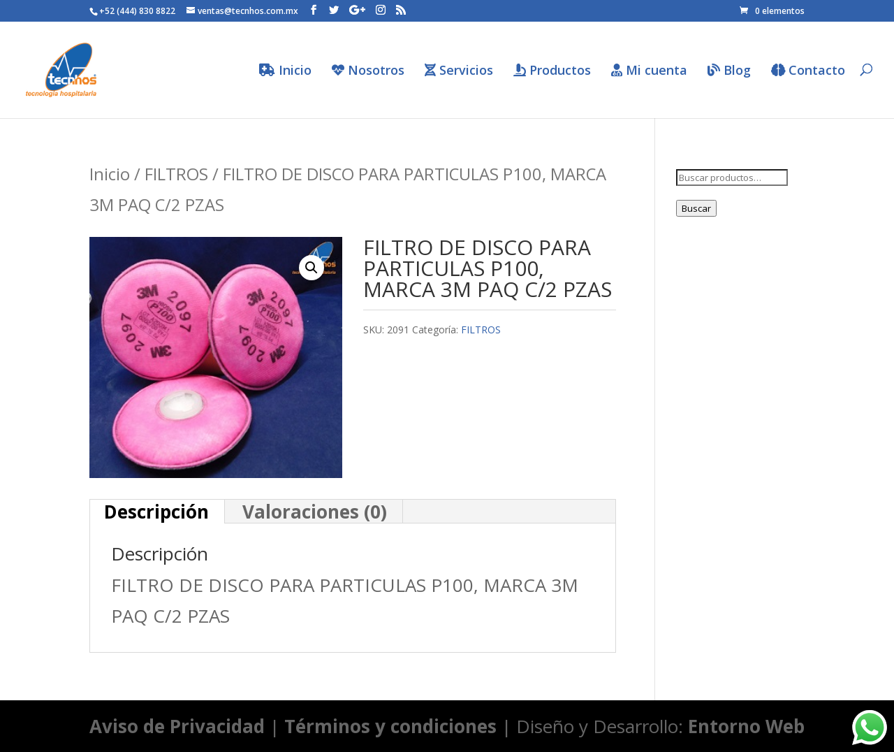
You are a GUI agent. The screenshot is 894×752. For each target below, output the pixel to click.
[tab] (157, 511)
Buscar (696, 208)
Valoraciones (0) (314, 511)
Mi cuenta (649, 71)
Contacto (808, 71)
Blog (729, 71)
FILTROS (176, 173)
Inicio (285, 71)
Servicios (459, 71)
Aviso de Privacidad (177, 726)
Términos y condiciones (390, 726)
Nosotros (368, 71)
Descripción (156, 511)
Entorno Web (746, 726)
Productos (552, 71)
